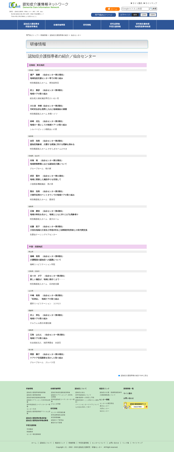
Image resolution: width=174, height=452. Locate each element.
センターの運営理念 (107, 403)
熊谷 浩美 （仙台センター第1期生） (47, 191)
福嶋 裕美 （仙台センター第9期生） (47, 256)
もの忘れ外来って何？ (83, 407)
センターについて (98, 443)
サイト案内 (127, 393)
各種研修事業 (59, 25)
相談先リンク (104, 389)
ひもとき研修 (56, 404)
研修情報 (43, 35)
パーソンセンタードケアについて (87, 404)
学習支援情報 (31, 425)
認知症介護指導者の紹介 (59, 35)
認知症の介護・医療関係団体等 (111, 392)
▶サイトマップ (150, 3)
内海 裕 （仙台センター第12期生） (46, 160)
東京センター (104, 406)
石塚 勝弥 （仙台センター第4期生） (47, 211)
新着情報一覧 (128, 389)
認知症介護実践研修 (34, 395)
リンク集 (125, 443)
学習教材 (30, 429)
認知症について (81, 389)
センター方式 (31, 409)
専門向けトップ (32, 35)
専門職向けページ (103, 15)
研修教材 (30, 432)
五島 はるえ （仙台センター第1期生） (48, 335)
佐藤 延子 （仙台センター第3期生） (47, 227)
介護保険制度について (108, 395)
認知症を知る (80, 392)
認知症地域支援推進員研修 (36, 397)
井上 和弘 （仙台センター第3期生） (47, 315)
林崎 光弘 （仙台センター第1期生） (47, 121)
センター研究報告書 (58, 412)
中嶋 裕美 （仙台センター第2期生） (47, 295)
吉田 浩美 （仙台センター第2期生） (47, 141)
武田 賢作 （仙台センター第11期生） (47, 176)
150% (153, 15)
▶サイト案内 (136, 3)
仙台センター (104, 411)
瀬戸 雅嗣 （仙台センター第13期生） (47, 75)
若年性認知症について (83, 395)
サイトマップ (137, 443)
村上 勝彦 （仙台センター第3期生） (47, 90)
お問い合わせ (128, 398)
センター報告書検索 (34, 434)
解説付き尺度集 (56, 422)
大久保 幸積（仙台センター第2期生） (47, 106)
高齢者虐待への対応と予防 (84, 397)
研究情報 (87, 25)
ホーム (33, 443)
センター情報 (104, 400)
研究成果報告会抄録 (58, 415)
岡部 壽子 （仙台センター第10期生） (47, 354)
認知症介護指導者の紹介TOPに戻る (134, 375)
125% (144, 15)
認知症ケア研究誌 (57, 420)
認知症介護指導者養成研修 (36, 392)
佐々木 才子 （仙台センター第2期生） (48, 276)
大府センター (104, 408)
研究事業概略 (56, 417)
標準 (135, 15)
